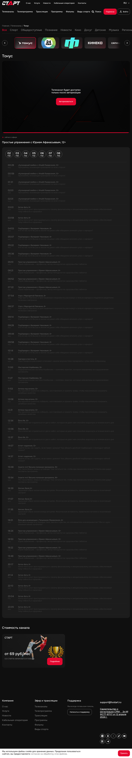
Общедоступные (31, 30)
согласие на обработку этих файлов (49, 754)
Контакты (82, 3)
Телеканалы (8, 12)
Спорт (14, 30)
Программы (57, 12)
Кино (78, 30)
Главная (5, 26)
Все (4, 30)
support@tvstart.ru (110, 702)
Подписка (110, 12)
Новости (47, 3)
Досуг (88, 30)
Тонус (26, 26)
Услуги (37, 3)
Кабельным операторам (64, 3)
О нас (28, 3)
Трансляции (42, 12)
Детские (100, 30)
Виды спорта (83, 12)
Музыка (114, 30)
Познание (51, 30)
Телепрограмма (25, 12)
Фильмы (70, 12)
